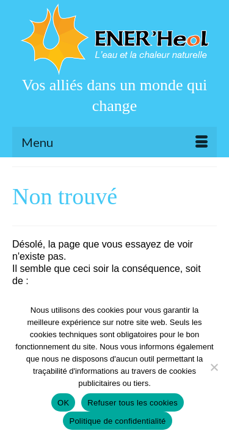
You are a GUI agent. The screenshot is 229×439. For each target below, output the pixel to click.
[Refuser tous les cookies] (214, 367)
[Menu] (114, 142)
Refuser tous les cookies (132, 402)
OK (63, 402)
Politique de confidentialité (117, 421)
